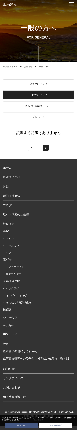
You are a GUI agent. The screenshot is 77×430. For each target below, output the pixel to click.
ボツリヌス (10, 337)
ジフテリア (10, 321)
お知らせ (28, 66)
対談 (6, 190)
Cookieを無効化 (56, 425)
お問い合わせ (12, 391)
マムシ (10, 242)
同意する (21, 425)
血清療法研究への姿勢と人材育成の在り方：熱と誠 (36, 362)
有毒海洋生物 (11, 284)
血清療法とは (11, 180)
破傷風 (7, 313)
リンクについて (13, 381)
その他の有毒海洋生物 (18, 306)
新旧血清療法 (11, 199)
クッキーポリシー (41, 418)
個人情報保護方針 (14, 400)
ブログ (7, 208)
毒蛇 (6, 234)
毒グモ (7, 263)
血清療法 (10, 4)
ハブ (8, 256)
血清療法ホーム (10, 66)
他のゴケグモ (13, 277)
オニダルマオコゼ (16, 299)
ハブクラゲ (12, 292)
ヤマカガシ (12, 249)
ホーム (7, 171)
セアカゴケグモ (15, 270)
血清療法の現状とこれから (20, 354)
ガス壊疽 (9, 329)
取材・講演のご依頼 (16, 218)
